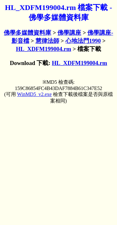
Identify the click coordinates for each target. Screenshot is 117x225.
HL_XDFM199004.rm (43, 49)
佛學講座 (69, 32)
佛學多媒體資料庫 (27, 32)
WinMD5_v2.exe (34, 94)
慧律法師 (47, 41)
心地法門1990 (83, 41)
